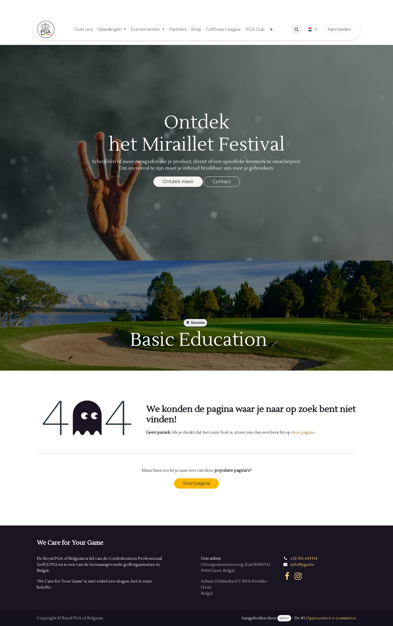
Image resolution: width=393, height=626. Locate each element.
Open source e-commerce (331, 618)
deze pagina (302, 432)
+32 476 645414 (304, 558)
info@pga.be (302, 564)
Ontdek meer (178, 181)
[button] (296, 29)
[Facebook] (287, 576)
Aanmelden (339, 29)
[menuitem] (83, 29)
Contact (222, 181)
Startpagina (196, 483)
